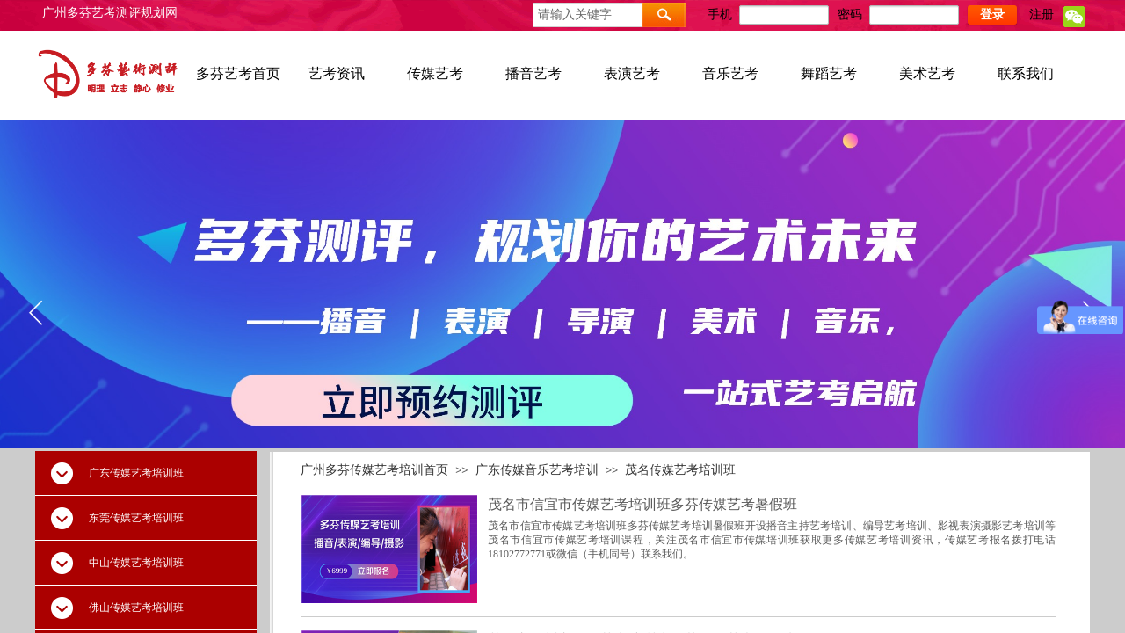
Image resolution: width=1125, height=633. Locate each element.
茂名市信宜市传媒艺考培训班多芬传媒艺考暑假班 (642, 504)
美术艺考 (927, 73)
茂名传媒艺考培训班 (680, 469)
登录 (992, 14)
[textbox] (587, 15)
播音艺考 (533, 73)
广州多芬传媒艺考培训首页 (374, 469)
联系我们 (1026, 73)
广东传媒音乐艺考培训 (537, 469)
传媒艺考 (435, 73)
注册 (1041, 14)
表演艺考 (632, 73)
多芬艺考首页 (238, 73)
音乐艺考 (730, 73)
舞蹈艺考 (829, 73)
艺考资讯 (336, 73)
